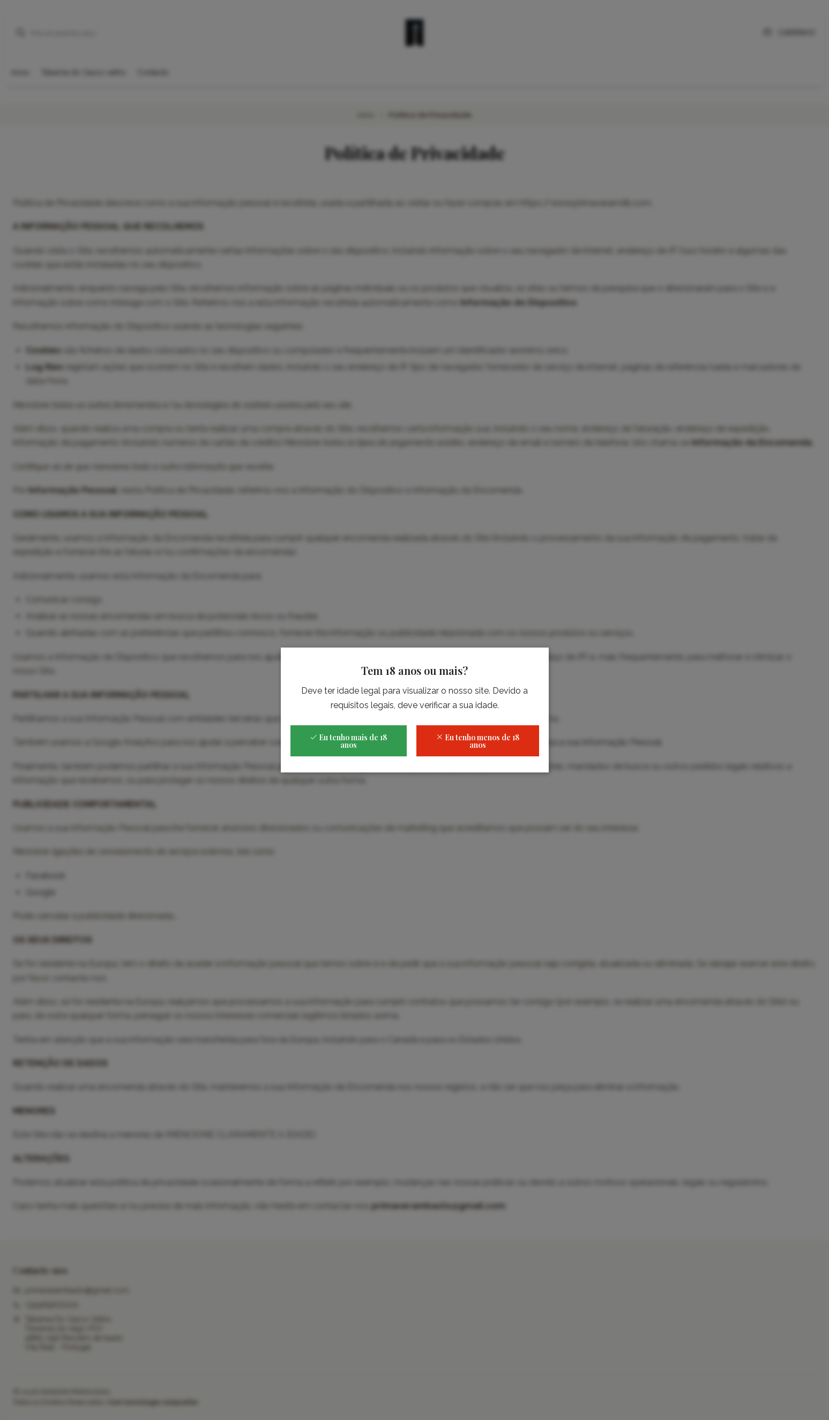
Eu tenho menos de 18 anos (477, 741)
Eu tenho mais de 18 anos (348, 741)
